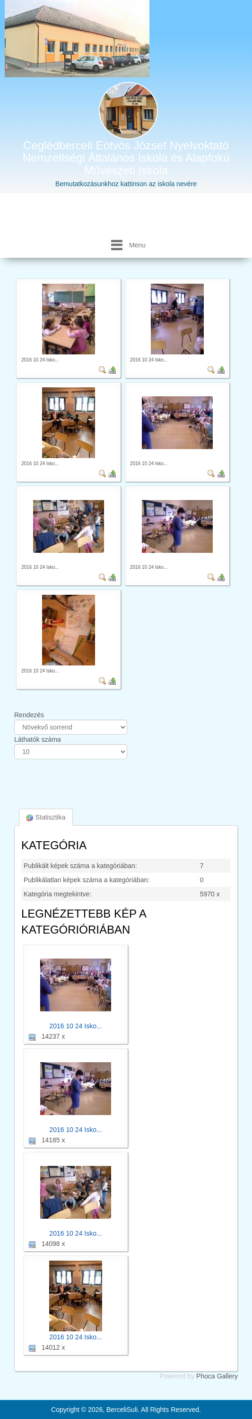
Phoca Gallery (217, 1376)
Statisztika (46, 817)
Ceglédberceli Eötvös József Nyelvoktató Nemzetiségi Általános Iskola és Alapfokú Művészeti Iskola (126, 158)
